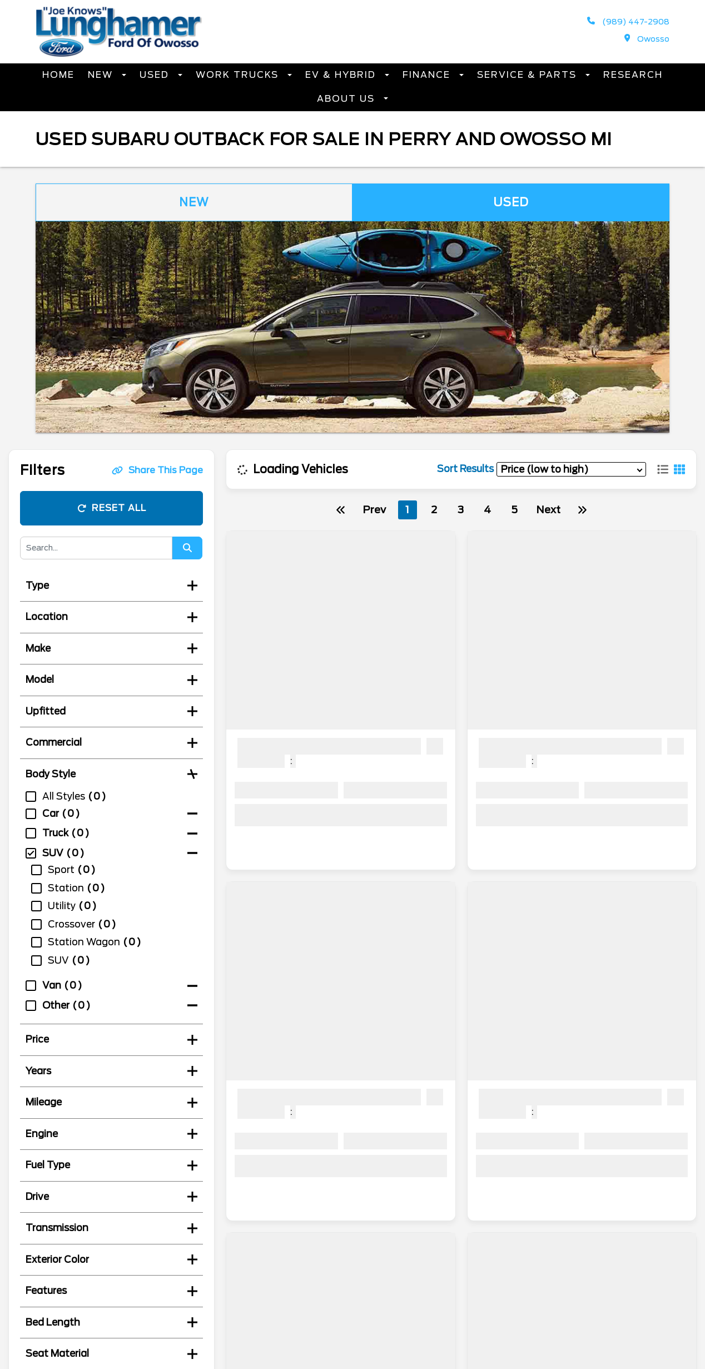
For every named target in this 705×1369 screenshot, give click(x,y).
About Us (347, 98)
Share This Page (157, 470)
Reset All (111, 508)
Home (58, 75)
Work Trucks (239, 75)
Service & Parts (528, 75)
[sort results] (571, 469)
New (102, 75)
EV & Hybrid (342, 75)
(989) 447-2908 (628, 21)
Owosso (647, 38)
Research (633, 75)
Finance (428, 75)
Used (156, 75)
